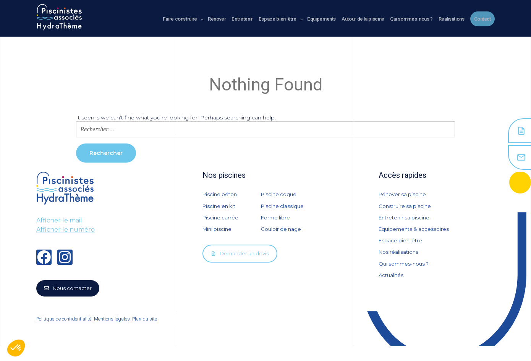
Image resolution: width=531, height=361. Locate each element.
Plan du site (158, 333)
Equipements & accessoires (415, 237)
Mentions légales (117, 333)
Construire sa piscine (406, 208)
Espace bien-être (401, 252)
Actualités (392, 295)
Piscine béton (220, 194)
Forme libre (276, 223)
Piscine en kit (220, 208)
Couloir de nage (282, 237)
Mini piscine (217, 237)
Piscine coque (279, 194)
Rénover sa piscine (404, 194)
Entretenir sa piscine (406, 223)
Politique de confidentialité (62, 333)
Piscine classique (283, 208)
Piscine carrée (221, 223)
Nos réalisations (399, 266)
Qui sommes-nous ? (405, 281)
